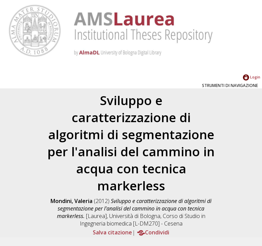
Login (251, 76)
